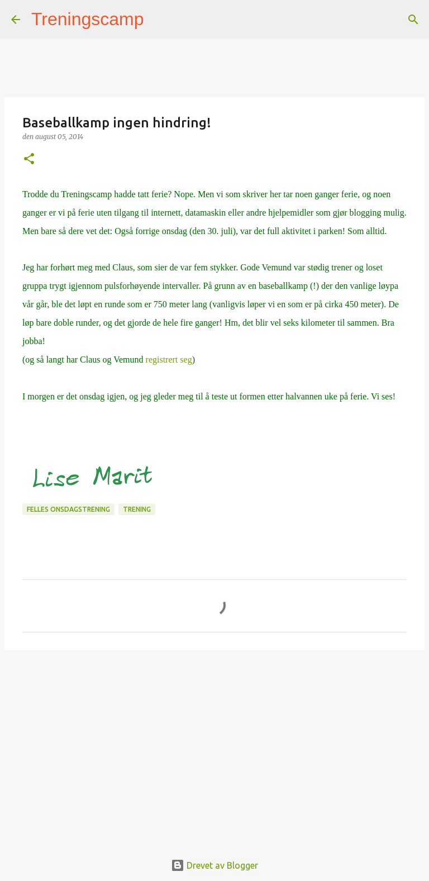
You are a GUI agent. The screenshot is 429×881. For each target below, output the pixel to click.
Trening (137, 509)
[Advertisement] (214, 745)
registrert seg (169, 359)
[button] (29, 159)
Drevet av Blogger (214, 865)
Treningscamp (87, 19)
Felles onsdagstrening (68, 509)
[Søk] (159, 19)
